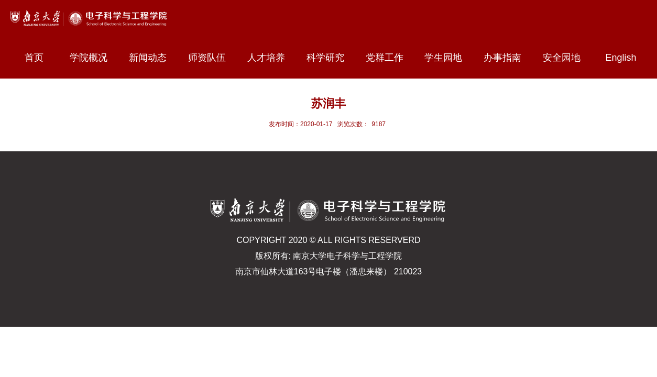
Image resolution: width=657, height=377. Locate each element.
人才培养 (270, 57)
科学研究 (330, 57)
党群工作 (389, 57)
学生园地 (448, 57)
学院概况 (93, 57)
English (621, 57)
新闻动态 (152, 57)
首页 (34, 57)
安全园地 (566, 57)
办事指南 (507, 57)
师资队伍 (211, 57)
